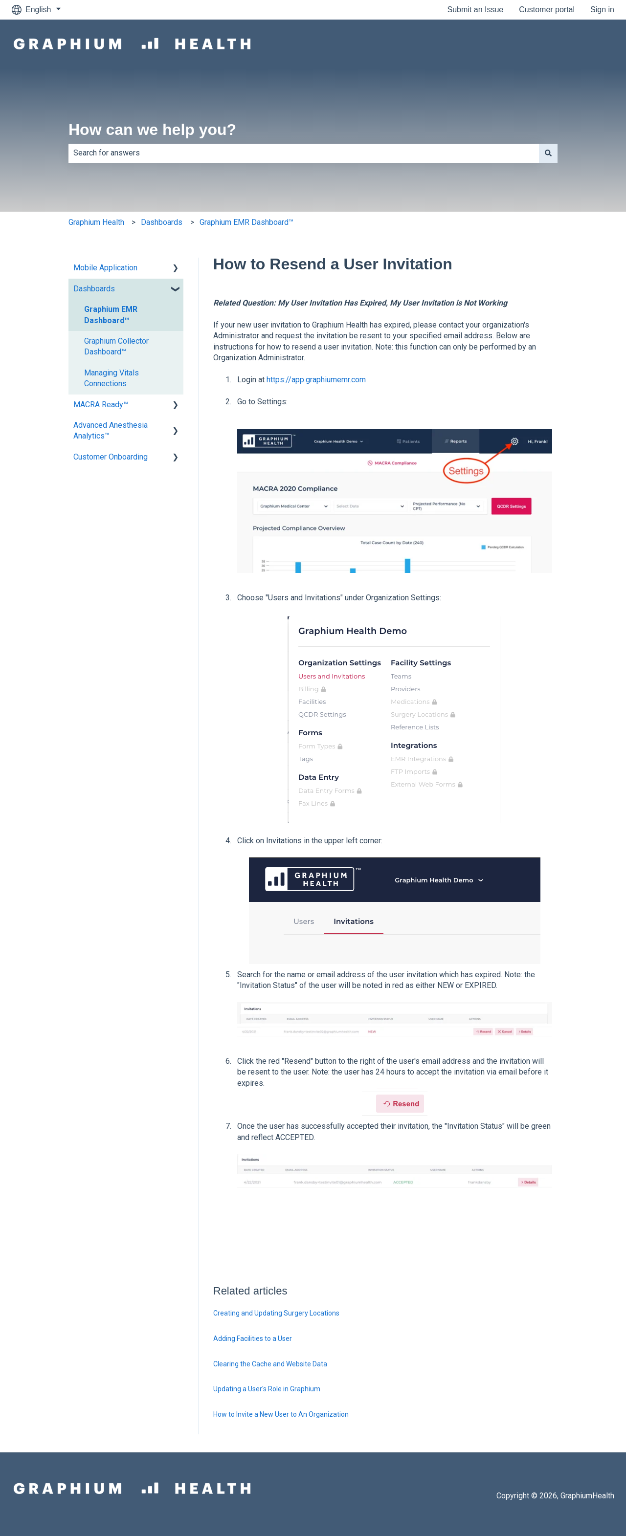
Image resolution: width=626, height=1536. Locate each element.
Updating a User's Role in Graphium (266, 1389)
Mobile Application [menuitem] (105, 267)
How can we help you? (152, 129)
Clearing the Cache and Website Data (270, 1364)
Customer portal (547, 9)
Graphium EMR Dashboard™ (246, 222)
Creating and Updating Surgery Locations (276, 1313)
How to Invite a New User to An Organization (281, 1414)
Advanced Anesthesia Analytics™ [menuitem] (110, 430)
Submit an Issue (475, 9)
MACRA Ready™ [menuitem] (100, 404)
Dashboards (161, 222)
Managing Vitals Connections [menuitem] (111, 378)
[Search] (548, 153)
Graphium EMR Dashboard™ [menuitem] (110, 315)
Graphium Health (96, 222)
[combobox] (303, 153)
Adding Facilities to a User (252, 1338)
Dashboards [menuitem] (94, 288)
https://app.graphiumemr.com (316, 379)
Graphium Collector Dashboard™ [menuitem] (116, 346)
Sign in (602, 9)
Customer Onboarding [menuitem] (110, 456)
